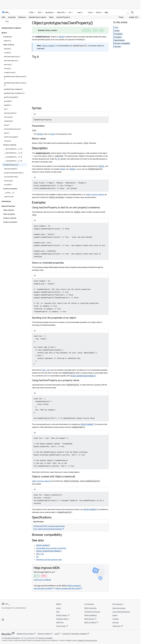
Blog (106, 12)
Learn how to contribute (42, 580)
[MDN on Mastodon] (13, 620)
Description (118, 34)
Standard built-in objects (11, 28)
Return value (39, 138)
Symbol (52, 134)
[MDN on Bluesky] (6, 620)
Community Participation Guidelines (74, 634)
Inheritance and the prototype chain (49, 560)
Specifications (119, 40)
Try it (116, 28)
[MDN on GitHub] (3, 620)
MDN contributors (74, 586)
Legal (56, 634)
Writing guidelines (90, 615)
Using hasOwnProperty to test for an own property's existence (66, 207)
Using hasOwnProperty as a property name (55, 380)
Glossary (115, 622)
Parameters (38, 125)
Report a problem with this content (68, 588)
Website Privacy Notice (25, 634)
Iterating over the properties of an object (54, 317)
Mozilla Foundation (46, 638)
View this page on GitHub (43, 588)
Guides (114, 615)
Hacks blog (116, 626)
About (58, 608)
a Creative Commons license (86, 640)
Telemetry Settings (44, 634)
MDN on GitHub (90, 622)
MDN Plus (60, 622)
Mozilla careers (62, 615)
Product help (61, 626)
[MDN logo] (6, 604)
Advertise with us (62, 619)
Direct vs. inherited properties (48, 262)
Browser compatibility (122, 43)
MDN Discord (89, 619)
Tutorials (115, 619)
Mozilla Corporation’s (12, 638)
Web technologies (118, 608)
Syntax (116, 31)
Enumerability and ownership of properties (51, 548)
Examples (117, 37)
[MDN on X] (10, 620)
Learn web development (121, 612)
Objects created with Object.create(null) (53, 476)
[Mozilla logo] (8, 633)
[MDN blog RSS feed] (17, 620)
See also (117, 47)
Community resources (92, 612)
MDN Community (90, 608)
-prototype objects (95, 194)
